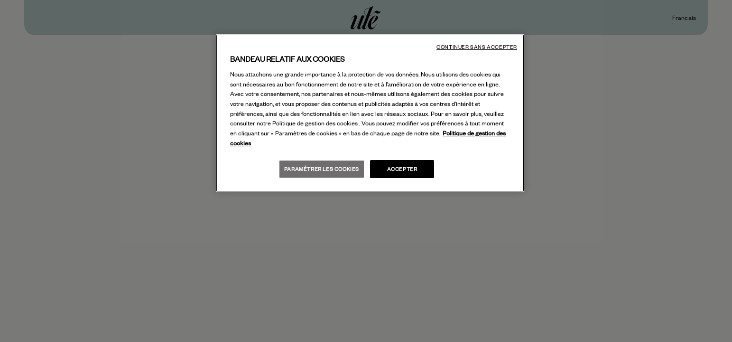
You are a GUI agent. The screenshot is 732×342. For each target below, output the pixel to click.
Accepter (402, 169)
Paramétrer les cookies (321, 169)
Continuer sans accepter (476, 47)
